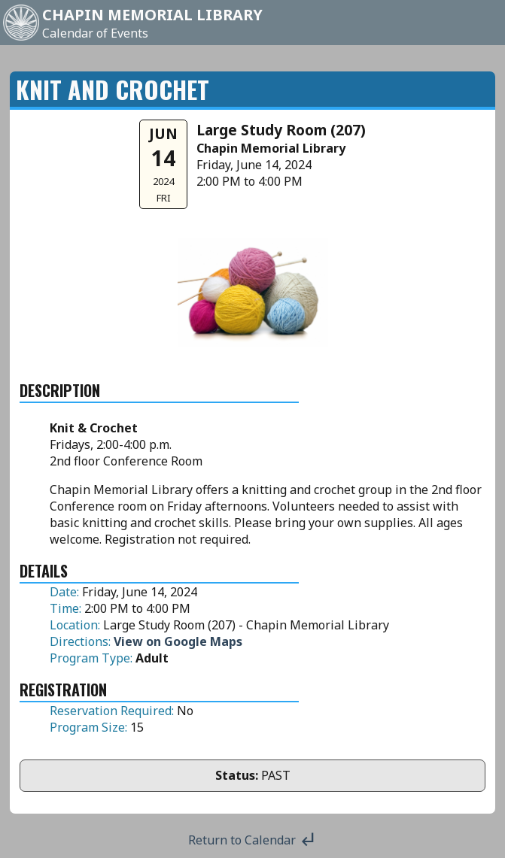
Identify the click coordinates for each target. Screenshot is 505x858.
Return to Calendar (252, 840)
